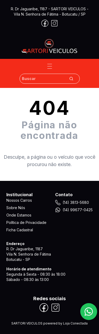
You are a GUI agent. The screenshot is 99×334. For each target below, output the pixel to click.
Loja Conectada (75, 323)
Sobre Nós (15, 207)
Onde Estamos (18, 215)
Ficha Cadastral (19, 230)
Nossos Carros (19, 200)
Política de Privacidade (26, 222)
